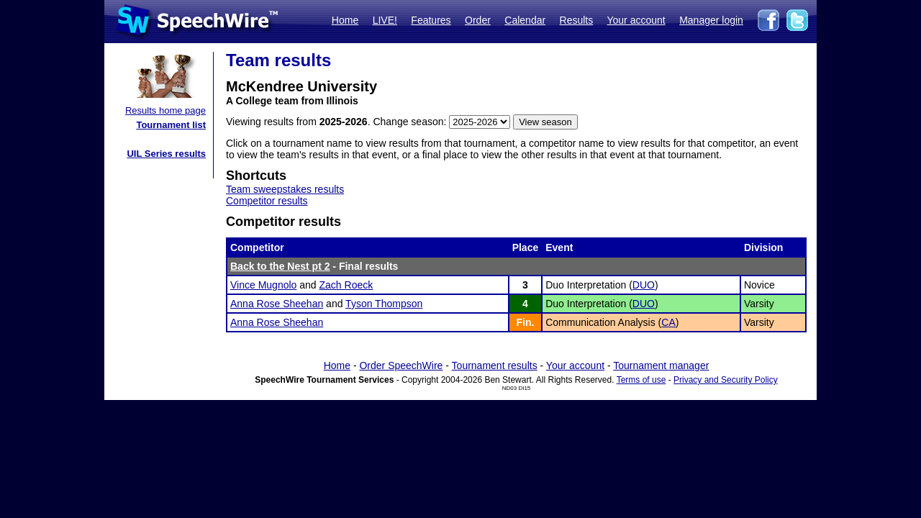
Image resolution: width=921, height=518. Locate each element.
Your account (636, 20)
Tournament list (171, 124)
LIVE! (385, 20)
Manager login (711, 20)
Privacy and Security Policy (725, 380)
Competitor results (267, 200)
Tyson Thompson (383, 303)
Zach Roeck (346, 285)
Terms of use (641, 380)
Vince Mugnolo (263, 285)
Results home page (165, 110)
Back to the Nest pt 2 (280, 266)
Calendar (524, 20)
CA (668, 322)
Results (577, 20)
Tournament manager (661, 365)
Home (345, 20)
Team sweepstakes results (285, 189)
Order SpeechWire (401, 365)
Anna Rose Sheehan (276, 303)
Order (478, 20)
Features (430, 20)
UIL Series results (166, 153)
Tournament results (494, 365)
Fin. (525, 322)
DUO (643, 285)
